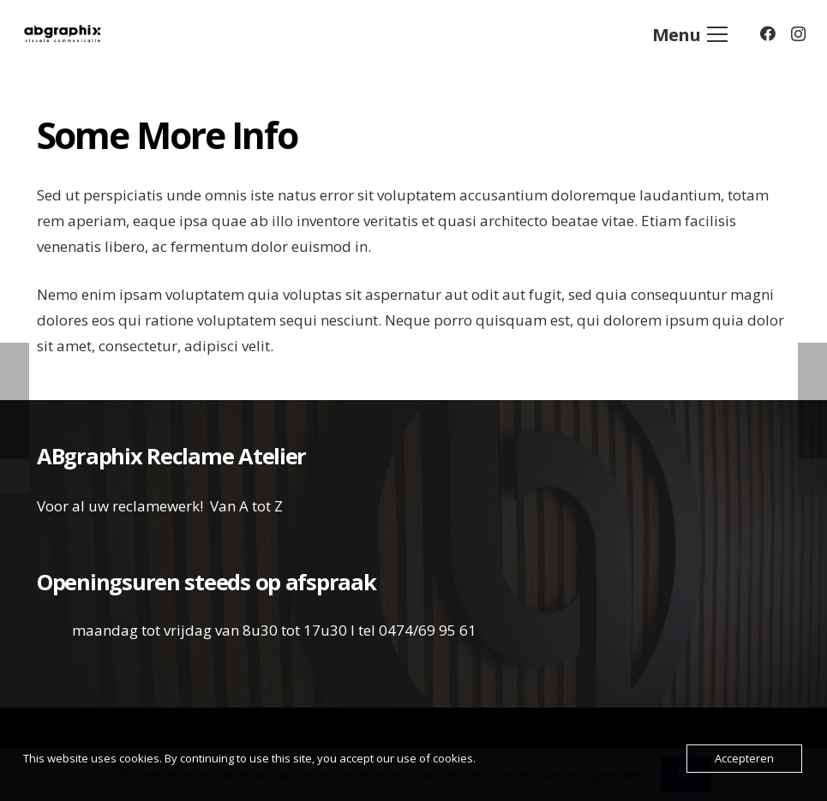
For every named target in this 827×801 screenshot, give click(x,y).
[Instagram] (798, 34)
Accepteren (744, 758)
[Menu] (690, 34)
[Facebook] (768, 33)
